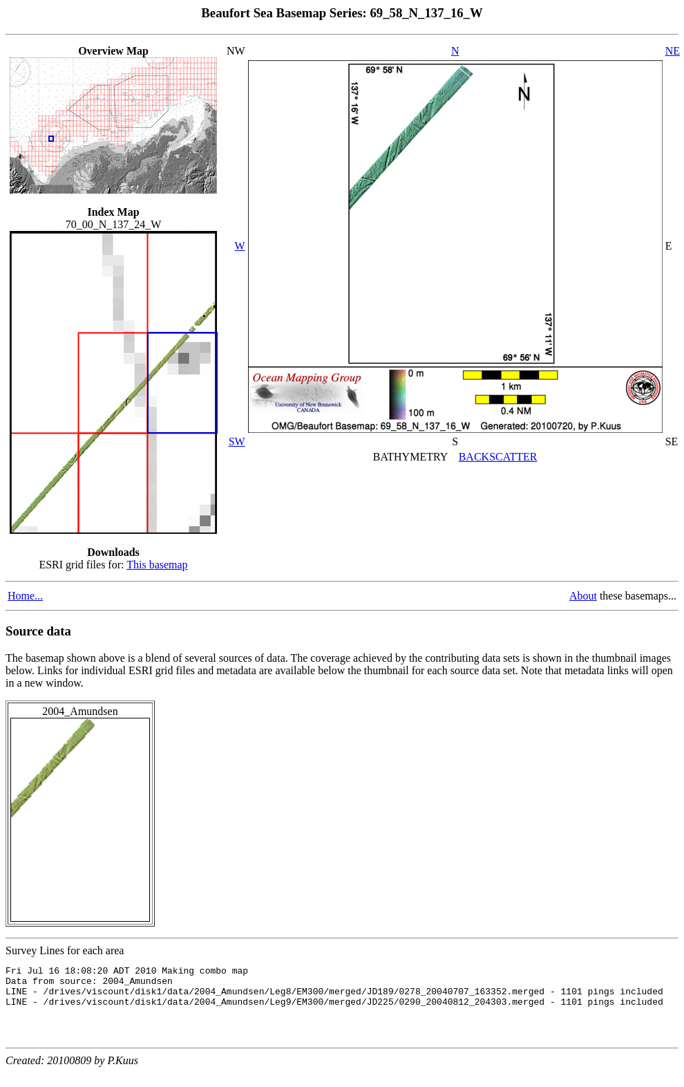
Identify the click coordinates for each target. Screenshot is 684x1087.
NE (672, 51)
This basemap (156, 564)
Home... (25, 596)
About (583, 596)
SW (237, 441)
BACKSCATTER (498, 457)
